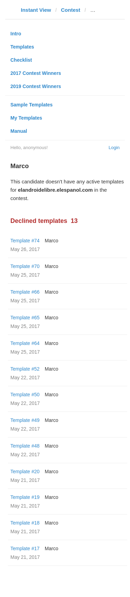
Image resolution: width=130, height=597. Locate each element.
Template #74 (25, 240)
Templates (22, 47)
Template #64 (25, 343)
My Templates (26, 118)
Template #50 (25, 394)
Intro (15, 33)
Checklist (21, 60)
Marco (51, 240)
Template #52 (25, 369)
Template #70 (25, 266)
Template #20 (25, 471)
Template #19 (25, 497)
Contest (70, 10)
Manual (18, 131)
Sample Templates (31, 104)
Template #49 (25, 420)
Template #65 (25, 317)
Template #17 (25, 548)
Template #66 (25, 292)
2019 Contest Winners (35, 86)
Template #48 (25, 446)
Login (114, 147)
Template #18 (25, 523)
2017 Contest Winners (35, 73)
